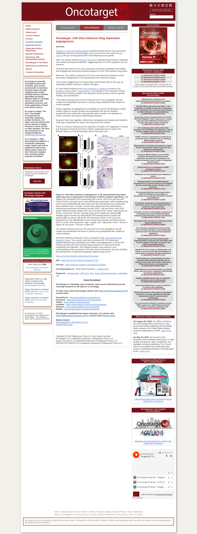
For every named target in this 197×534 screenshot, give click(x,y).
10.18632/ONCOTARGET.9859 (153, 139)
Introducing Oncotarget (35, 135)
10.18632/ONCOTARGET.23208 (153, 75)
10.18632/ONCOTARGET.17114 (153, 82)
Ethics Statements (135, 512)
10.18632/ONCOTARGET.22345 (153, 196)
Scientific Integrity (34, 42)
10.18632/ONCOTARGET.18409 (153, 287)
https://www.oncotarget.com (112, 291)
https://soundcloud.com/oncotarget (85, 297)
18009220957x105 (64, 324)
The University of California (95, 88)
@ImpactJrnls (108, 316)
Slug (92, 273)
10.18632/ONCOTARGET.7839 (153, 159)
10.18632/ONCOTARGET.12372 (153, 252)
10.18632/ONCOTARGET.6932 (153, 262)
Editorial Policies (33, 45)
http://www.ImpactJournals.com (71, 316)
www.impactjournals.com (35, 285)
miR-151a (84, 273)
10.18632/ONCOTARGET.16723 (153, 77)
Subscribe (37, 181)
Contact (94, 515)
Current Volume (33, 36)
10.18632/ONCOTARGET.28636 (153, 222)
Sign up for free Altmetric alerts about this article (77, 256)
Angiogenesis (83, 91)
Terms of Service (136, 515)
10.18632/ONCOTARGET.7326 (153, 214)
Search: (153, 14)
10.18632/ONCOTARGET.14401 (153, 231)
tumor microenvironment (106, 273)
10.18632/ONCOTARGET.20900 (153, 306)
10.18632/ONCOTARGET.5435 (153, 130)
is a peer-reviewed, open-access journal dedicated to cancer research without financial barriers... (36, 252)
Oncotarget (110, 238)
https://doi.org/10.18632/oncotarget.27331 (79, 260)
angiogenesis (73, 273)
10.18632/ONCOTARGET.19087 (153, 148)
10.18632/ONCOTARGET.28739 (153, 205)
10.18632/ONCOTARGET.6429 (153, 120)
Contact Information (35, 72)
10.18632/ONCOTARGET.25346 (153, 296)
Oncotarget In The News (37, 62)
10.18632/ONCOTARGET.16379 (153, 176)
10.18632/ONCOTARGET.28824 (153, 80)
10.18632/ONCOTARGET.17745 (153, 185)
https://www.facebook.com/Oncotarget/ (84, 300)
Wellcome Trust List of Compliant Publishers (36, 292)
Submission (31, 32)
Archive (29, 39)
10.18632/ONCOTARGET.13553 (153, 280)
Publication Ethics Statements (34, 49)
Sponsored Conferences (37, 66)
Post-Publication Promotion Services (37, 269)
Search (29, 69)
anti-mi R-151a (85, 60)
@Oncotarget (83, 51)
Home (28, 26)
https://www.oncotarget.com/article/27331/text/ (85, 265)
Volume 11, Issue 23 (65, 51)
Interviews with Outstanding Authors (35, 58)
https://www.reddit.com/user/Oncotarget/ (81, 309)
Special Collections (34, 54)
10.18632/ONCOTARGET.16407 (153, 110)
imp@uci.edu (103, 269)
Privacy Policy (121, 515)
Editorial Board (33, 29)
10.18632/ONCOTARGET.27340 (153, 242)
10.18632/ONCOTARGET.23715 (153, 169)
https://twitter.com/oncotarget (77, 302)
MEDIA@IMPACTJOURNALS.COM (72, 322)
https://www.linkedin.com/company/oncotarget (86, 304)
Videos (57, 515)
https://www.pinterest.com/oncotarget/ (83, 307)
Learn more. (144, 351)
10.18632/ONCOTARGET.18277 (153, 272)
